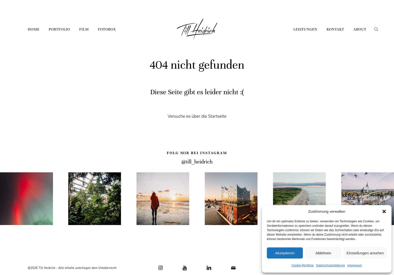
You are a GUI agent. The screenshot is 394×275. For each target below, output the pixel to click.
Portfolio (59, 29)
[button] (384, 211)
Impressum (354, 265)
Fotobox (107, 29)
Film (84, 29)
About (359, 29)
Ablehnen (323, 253)
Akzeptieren (284, 253)
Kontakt (335, 29)
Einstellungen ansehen (365, 253)
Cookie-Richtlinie (302, 265)
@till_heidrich (196, 162)
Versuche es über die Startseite (197, 116)
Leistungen (305, 29)
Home (33, 29)
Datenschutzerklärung (330, 265)
